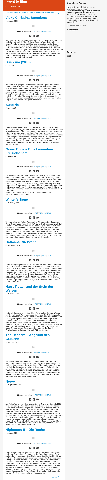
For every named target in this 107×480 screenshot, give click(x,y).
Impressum (40, 13)
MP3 (35, 31)
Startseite (9, 13)
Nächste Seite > (57, 477)
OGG (44, 31)
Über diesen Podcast (27, 13)
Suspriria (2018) (18, 62)
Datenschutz (50, 13)
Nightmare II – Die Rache (25, 430)
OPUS (49, 31)
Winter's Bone (17, 199)
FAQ (57, 13)
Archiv (16, 13)
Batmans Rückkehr (21, 242)
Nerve (10, 381)
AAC (39, 31)
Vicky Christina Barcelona (26, 18)
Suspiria (12, 105)
